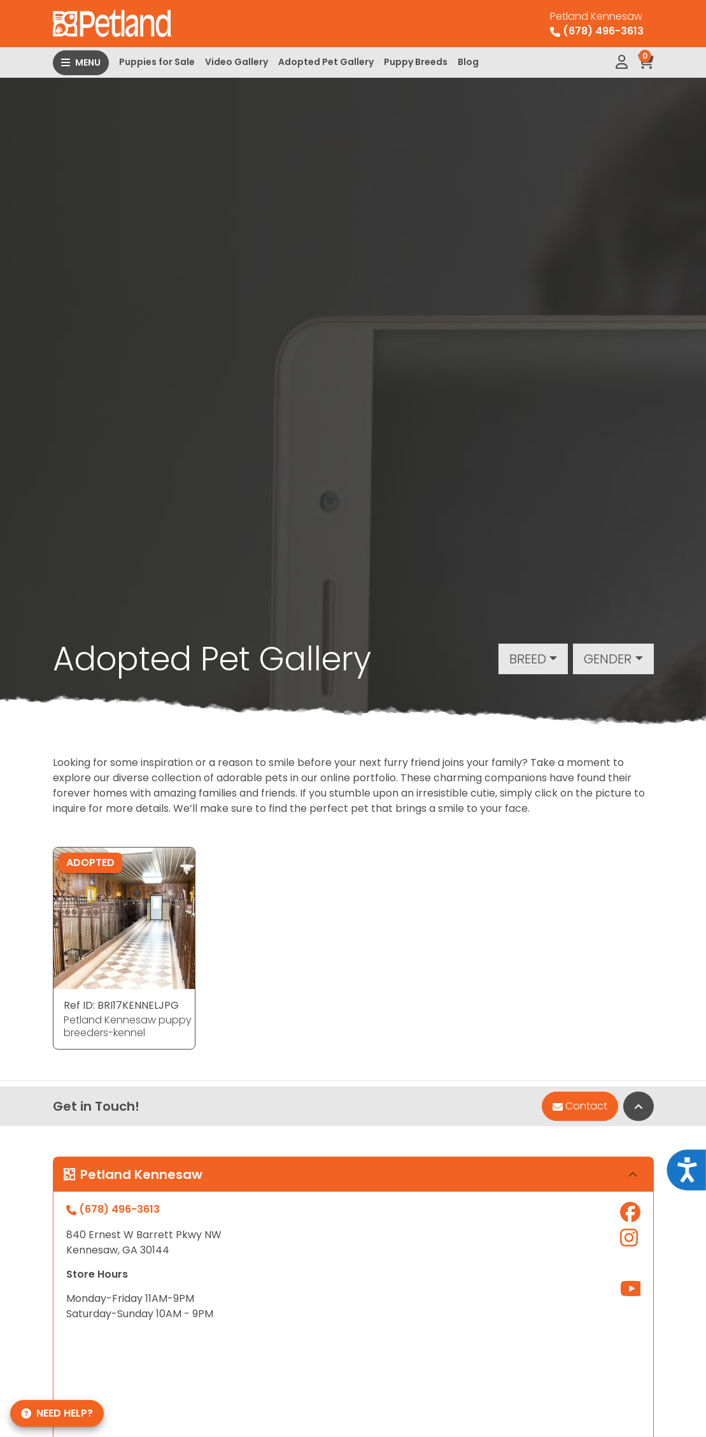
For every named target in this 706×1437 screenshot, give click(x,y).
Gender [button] (608, 659)
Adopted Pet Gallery (326, 61)
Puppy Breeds (416, 61)
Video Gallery (236, 61)
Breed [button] (527, 659)
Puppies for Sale (157, 61)
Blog (468, 61)
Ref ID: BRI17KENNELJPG (121, 1005)
